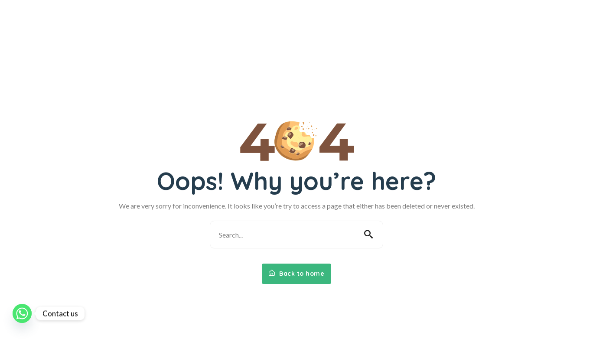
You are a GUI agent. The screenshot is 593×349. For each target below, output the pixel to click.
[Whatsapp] (22, 313)
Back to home (296, 273)
